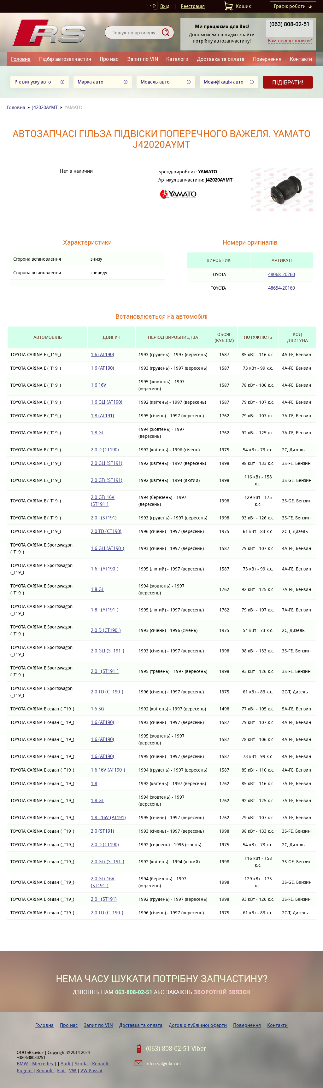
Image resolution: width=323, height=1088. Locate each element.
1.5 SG (97, 709)
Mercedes (43, 1064)
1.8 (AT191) (102, 416)
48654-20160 (281, 288)
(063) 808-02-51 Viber (176, 1048)
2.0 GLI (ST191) (106, 463)
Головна (21, 58)
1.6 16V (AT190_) (108, 770)
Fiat (61, 1071)
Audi (66, 1064)
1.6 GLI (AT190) (106, 402)
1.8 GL (97, 433)
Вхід (164, 6)
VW (73, 1071)
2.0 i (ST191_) (105, 671)
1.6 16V (98, 385)
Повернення (267, 58)
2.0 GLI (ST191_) (107, 651)
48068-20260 (281, 274)
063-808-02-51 (133, 992)
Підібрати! (287, 82)
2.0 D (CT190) (105, 450)
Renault (101, 1064)
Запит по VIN (142, 58)
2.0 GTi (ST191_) (107, 862)
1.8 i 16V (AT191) (108, 817)
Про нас (109, 58)
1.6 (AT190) (102, 354)
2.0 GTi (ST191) (106, 480)
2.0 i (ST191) (104, 518)
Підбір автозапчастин (65, 58)
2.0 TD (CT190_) (107, 692)
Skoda (82, 1064)
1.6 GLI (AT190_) (107, 548)
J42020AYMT (45, 107)
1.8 (94, 783)
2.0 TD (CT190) (106, 531)
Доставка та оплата (220, 58)
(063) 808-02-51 (289, 24)
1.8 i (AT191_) (105, 610)
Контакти (301, 58)
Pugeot (25, 1071)
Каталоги (177, 58)
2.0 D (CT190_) (106, 630)
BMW (23, 1064)
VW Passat (91, 1071)
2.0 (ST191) (102, 831)
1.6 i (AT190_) (105, 569)
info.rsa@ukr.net (163, 1064)
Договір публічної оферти (198, 1025)
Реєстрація (193, 6)
